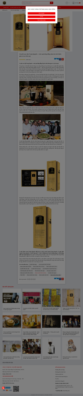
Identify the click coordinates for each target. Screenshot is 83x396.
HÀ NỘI (41, 16)
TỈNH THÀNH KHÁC (41, 20)
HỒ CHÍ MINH (41, 13)
